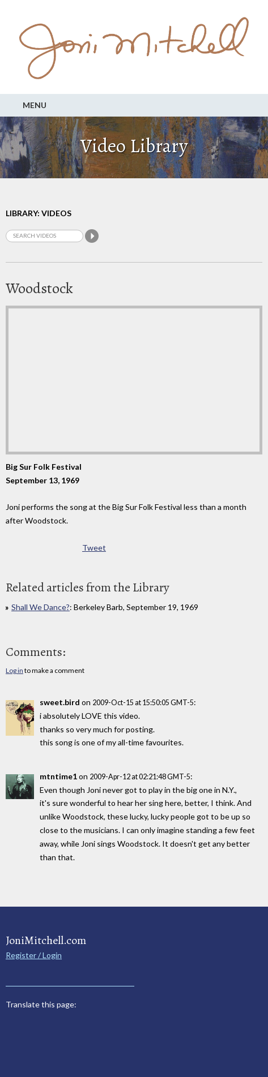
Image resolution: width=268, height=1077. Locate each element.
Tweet (94, 547)
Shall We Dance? (40, 607)
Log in (14, 670)
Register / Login (34, 955)
